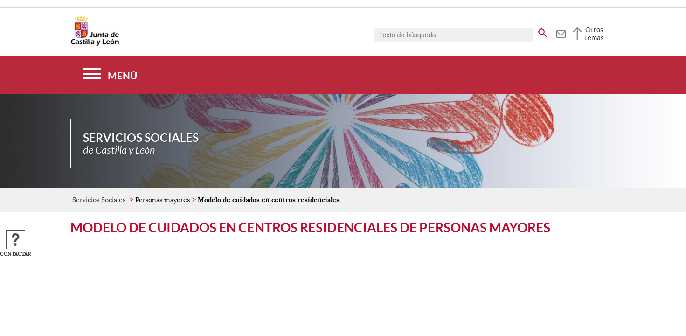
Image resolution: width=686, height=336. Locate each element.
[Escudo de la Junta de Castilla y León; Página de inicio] (94, 44)
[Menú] (109, 75)
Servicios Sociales (98, 200)
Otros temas (594, 34)
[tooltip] (561, 32)
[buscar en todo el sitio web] (542, 31)
